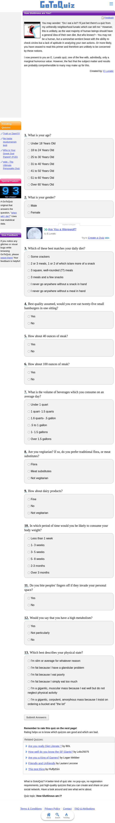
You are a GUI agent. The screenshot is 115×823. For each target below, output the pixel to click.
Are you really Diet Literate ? (45, 746)
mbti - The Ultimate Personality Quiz (11, 165)
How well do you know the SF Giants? (50, 751)
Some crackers (39, 256)
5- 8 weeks (36, 558)
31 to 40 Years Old (41, 163)
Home (48, 816)
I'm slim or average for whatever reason (54, 660)
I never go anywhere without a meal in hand (56, 291)
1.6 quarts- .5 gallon (42, 418)
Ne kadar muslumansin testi (10, 142)
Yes (31, 316)
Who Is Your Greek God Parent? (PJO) (10, 153)
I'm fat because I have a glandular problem (56, 667)
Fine (32, 499)
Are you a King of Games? (43, 757)
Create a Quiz (96, 237)
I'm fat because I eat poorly (46, 674)
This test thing (36, 769)
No (31, 323)
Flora (32, 464)
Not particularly (39, 632)
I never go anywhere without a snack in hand (57, 284)
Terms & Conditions (31, 808)
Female (34, 212)
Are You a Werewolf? (62, 229)
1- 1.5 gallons (38, 432)
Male (32, 205)
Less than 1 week (40, 538)
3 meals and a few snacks (45, 277)
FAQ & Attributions (85, 808)
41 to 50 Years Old (41, 170)
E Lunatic (108, 71)
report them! (7, 257)
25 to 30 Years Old (41, 157)
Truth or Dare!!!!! (11, 133)
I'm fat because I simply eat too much (52, 681)
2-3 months (36, 565)
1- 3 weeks (36, 545)
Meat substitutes (39, 471)
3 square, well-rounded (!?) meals (50, 270)
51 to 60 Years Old (41, 177)
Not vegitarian (38, 478)
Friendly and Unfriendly (41, 763)
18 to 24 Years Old (41, 150)
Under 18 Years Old (41, 143)
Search (57, 816)
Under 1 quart (38, 404)
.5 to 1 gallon (37, 425)
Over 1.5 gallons (39, 438)
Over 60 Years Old (41, 184)
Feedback (109, 17)
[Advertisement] (69, 102)
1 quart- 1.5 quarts (41, 411)
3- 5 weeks (36, 552)
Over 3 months (38, 572)
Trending (66, 816)
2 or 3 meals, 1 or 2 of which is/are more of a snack (61, 263)
